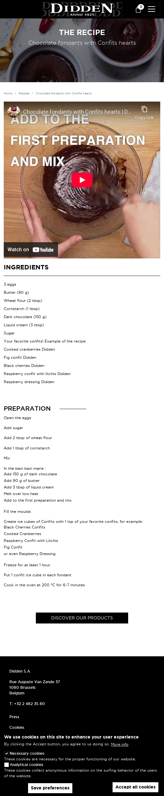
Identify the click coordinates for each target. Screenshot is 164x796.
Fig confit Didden (20, 357)
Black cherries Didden (24, 365)
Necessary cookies (27, 753)
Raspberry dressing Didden (29, 382)
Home (8, 93)
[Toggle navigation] (151, 9)
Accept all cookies (135, 787)
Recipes (24, 93)
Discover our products (82, 617)
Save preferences (50, 788)
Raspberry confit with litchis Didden (37, 374)
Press (14, 717)
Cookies (16, 727)
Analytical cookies (26, 765)
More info (119, 744)
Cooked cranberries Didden (29, 349)
